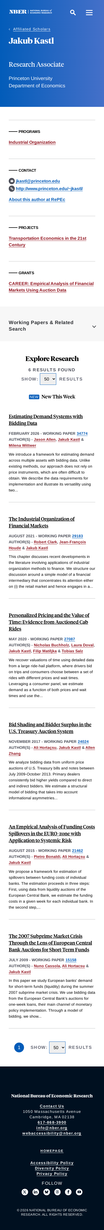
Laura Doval (82, 645)
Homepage (52, 1151)
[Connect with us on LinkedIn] (35, 1192)
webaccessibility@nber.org (51, 1133)
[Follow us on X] (25, 1192)
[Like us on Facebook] (68, 1192)
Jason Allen (45, 439)
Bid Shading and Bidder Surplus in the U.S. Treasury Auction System (50, 727)
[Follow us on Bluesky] (46, 1192)
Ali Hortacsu (73, 966)
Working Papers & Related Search (41, 326)
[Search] (73, 12)
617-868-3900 (52, 1122)
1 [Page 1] (19, 1047)
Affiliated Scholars (31, 29)
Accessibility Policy (52, 1163)
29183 (77, 536)
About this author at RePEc (37, 199)
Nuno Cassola (47, 966)
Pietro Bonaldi (47, 856)
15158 (71, 960)
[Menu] (89, 12)
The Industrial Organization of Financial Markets (42, 522)
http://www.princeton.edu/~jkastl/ (49, 188)
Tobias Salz (72, 651)
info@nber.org (51, 1128)
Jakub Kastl (69, 439)
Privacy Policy (52, 1173)
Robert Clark (45, 542)
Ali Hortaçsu (45, 747)
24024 (83, 741)
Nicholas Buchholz (51, 645)
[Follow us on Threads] (57, 1192)
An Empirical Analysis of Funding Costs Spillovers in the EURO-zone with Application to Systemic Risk (52, 833)
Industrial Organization (32, 142)
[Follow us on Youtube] (79, 1192)
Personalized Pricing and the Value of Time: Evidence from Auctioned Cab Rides (49, 622)
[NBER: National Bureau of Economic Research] (32, 12)
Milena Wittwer (22, 445)
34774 (82, 433)
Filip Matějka (45, 651)
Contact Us (52, 1106)
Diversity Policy (52, 1168)
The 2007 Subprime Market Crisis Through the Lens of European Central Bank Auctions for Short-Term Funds (50, 942)
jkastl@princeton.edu (38, 181)
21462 (77, 850)
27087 (69, 639)
